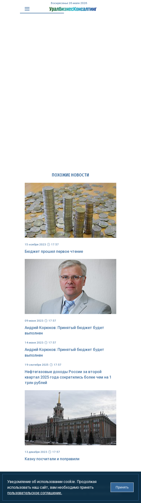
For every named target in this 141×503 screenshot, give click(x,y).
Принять (122, 487)
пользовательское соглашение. (34, 493)
